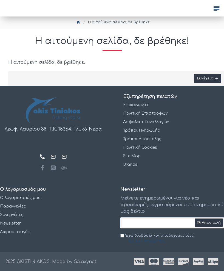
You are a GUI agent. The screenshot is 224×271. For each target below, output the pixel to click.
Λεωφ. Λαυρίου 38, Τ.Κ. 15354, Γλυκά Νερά (53, 129)
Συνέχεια (205, 78)
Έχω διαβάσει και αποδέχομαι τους (157, 239)
